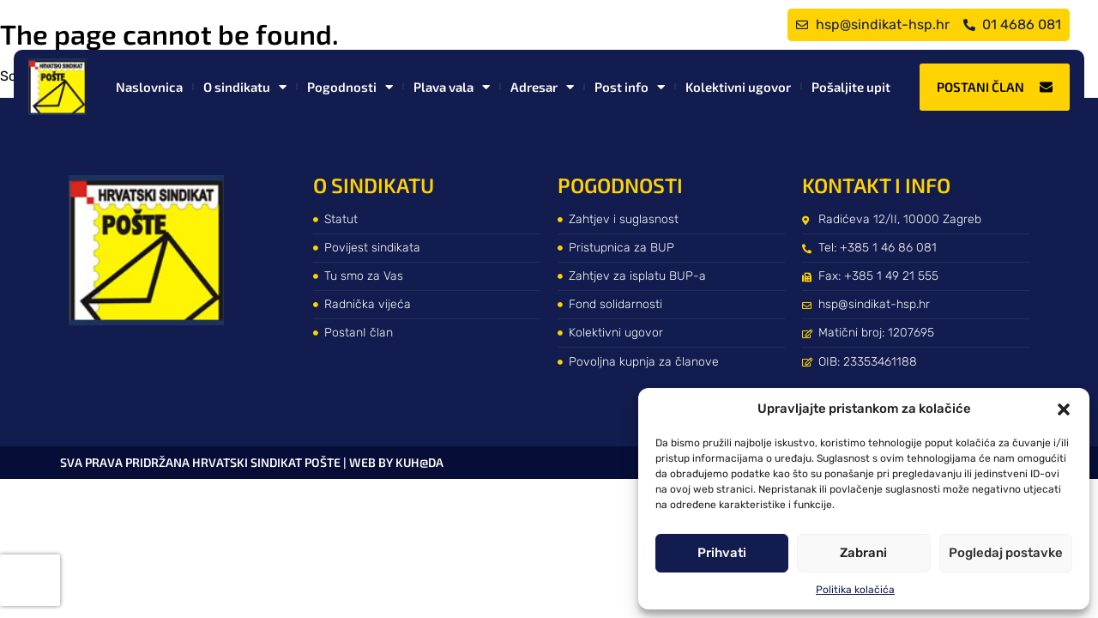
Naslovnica (149, 86)
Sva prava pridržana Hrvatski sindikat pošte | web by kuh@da (251, 462)
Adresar (542, 87)
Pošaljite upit (850, 86)
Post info (629, 87)
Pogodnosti (350, 87)
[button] (1063, 409)
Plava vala (451, 87)
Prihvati (721, 552)
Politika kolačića (855, 590)
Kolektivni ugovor (738, 86)
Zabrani (863, 552)
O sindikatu (245, 87)
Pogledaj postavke (1006, 552)
